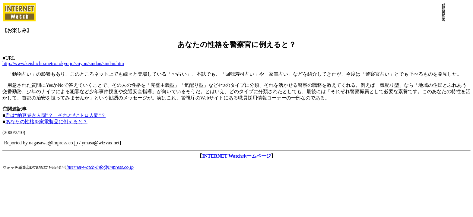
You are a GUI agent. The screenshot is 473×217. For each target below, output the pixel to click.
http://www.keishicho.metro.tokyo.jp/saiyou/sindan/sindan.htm (63, 63)
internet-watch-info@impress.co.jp (100, 167)
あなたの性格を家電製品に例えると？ (46, 121)
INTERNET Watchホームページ (236, 156)
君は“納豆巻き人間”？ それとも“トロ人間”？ (55, 115)
